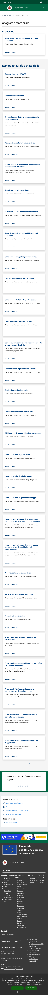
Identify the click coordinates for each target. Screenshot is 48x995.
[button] (24, 992)
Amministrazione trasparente (34, 951)
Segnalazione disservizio (36, 944)
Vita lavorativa (21, 889)
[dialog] (24, 984)
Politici (6, 893)
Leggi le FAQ (32, 946)
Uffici (5, 887)
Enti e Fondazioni (7, 890)
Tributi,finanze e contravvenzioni (22, 915)
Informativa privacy (34, 955)
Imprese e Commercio (20, 892)
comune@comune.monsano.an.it (11, 967)
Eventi (42, 882)
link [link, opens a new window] (41, 984)
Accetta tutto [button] (17, 988)
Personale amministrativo (8, 896)
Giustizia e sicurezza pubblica (20, 910)
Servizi (10, 15)
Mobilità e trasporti (20, 900)
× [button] (46, 975)
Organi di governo (7, 879)
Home (4, 15)
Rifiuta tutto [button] (31, 988)
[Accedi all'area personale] (41, 2)
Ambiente (20, 919)
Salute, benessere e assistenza (21, 923)
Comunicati (33, 880)
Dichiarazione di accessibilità (33, 960)
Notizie (32, 878)
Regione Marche (8, 2)
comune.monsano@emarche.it (13, 969)
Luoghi (42, 880)
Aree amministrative (8, 883)
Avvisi (32, 882)
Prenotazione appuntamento (33, 941)
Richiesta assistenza (35, 948)
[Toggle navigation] (4, 8)
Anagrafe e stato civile (20, 881)
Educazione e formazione (21, 905)
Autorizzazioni (21, 927)
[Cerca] (44, 8)
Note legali (32, 957)
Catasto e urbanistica (20, 896)
